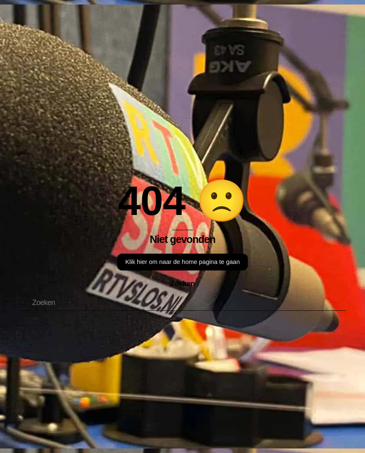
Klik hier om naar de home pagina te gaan (182, 261)
